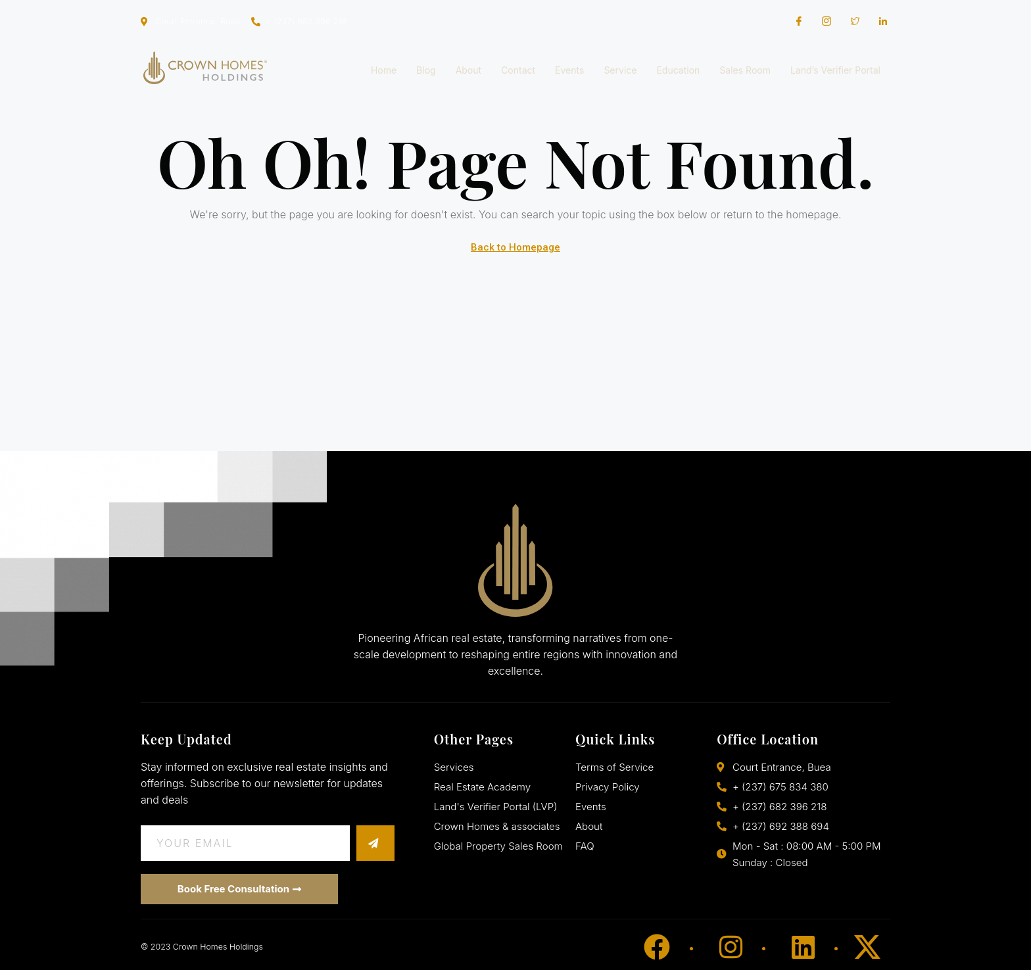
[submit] (378, 843)
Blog (426, 70)
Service (620, 70)
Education (678, 70)
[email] (248, 843)
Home (383, 70)
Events (569, 70)
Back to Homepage (515, 247)
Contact (518, 70)
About (468, 70)
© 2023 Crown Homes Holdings (199, 947)
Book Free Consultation (239, 889)
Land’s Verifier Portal (835, 70)
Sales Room (745, 70)
